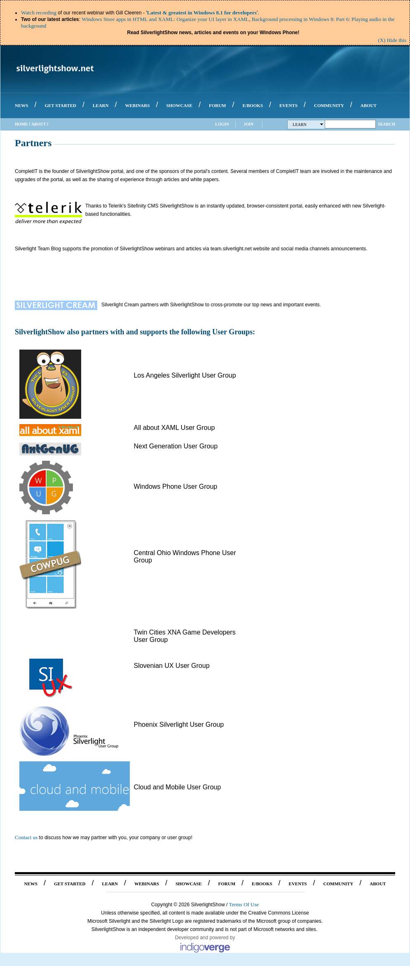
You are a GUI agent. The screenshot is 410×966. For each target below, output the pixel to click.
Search (386, 124)
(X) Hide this (392, 40)
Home (21, 124)
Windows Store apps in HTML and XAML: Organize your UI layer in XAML (165, 19)
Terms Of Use (244, 904)
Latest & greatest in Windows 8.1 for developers (202, 12)
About (38, 124)
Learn (308, 124)
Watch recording (38, 12)
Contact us (26, 837)
